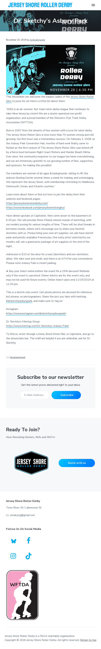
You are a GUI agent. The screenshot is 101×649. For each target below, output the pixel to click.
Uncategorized (17, 357)
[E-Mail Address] (34, 395)
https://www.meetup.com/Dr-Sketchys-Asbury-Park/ (37, 326)
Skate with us (77, 463)
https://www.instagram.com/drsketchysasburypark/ (36, 313)
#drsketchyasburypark (19, 301)
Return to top (88, 640)
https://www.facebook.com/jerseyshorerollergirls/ (35, 207)
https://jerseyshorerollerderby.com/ (27, 203)
